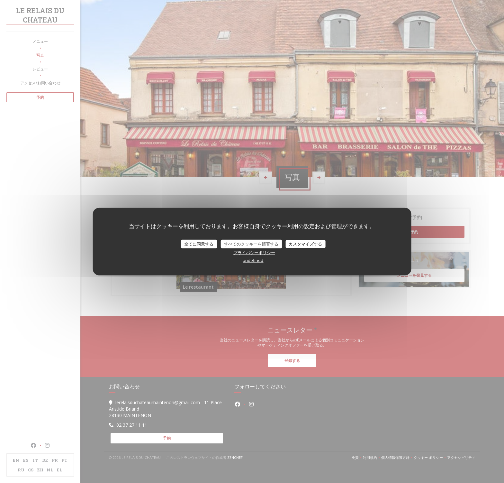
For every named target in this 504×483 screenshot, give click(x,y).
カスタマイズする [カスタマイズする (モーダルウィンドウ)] (305, 243)
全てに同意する (198, 243)
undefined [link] (253, 260)
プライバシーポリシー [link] (254, 252)
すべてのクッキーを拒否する (251, 243)
